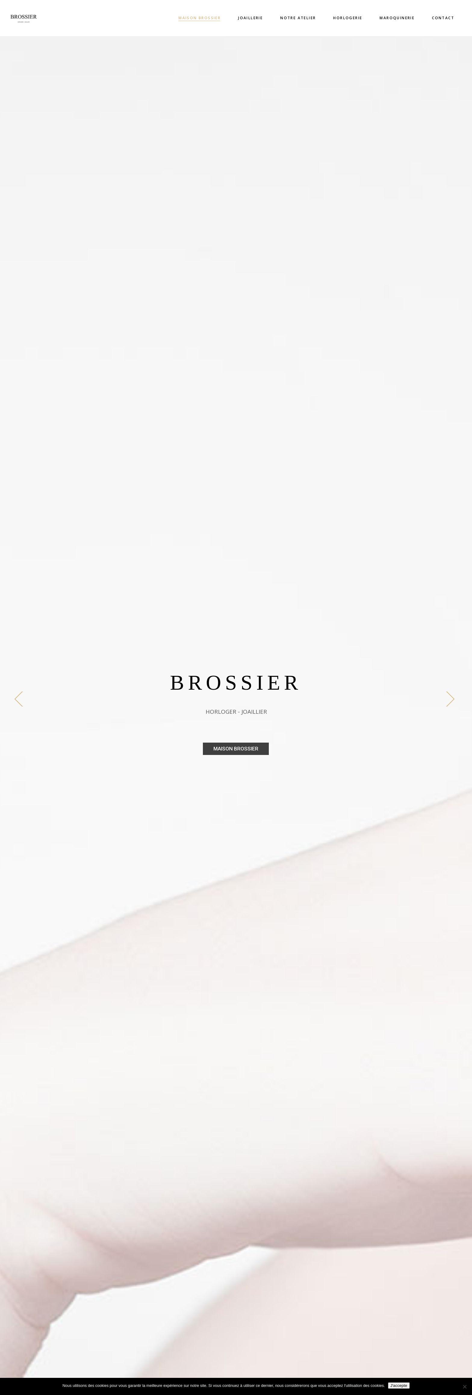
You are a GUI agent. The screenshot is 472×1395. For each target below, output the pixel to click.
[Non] (464, 1387)
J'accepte (398, 1385)
